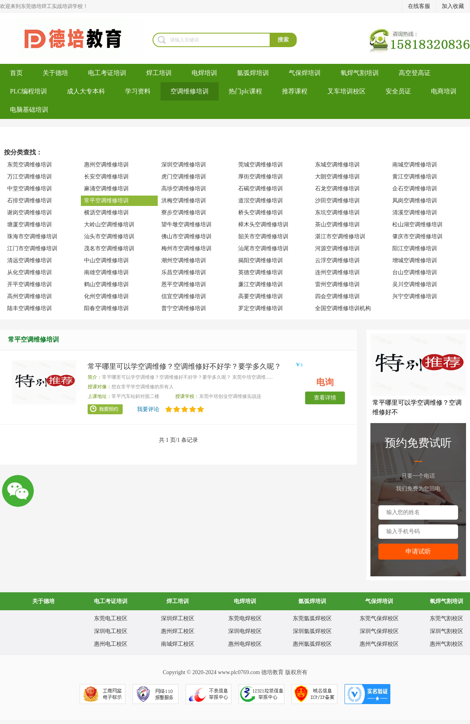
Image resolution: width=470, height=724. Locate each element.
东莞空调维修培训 (29, 165)
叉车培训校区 (346, 91)
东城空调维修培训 (337, 165)
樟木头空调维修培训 (263, 224)
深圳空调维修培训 (183, 165)
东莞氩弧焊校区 (312, 618)
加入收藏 (453, 6)
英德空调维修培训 (260, 272)
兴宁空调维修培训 (414, 296)
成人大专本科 (86, 91)
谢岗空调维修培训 (29, 213)
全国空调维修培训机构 (343, 308)
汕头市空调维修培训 (109, 236)
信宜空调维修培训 (183, 296)
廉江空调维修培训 (260, 284)
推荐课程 (294, 91)
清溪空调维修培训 (414, 213)
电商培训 (443, 91)
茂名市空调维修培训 (109, 248)
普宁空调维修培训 (183, 308)
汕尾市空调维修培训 (263, 248)
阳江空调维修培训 (414, 248)
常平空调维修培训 (106, 201)
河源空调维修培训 (337, 248)
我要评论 (148, 409)
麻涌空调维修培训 (106, 189)
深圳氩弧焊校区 (312, 631)
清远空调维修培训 (29, 260)
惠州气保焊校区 (379, 644)
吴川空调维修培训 (414, 284)
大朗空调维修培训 (337, 177)
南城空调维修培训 (414, 165)
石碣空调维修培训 (260, 189)
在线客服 (419, 6)
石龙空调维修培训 (337, 189)
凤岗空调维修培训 (414, 201)
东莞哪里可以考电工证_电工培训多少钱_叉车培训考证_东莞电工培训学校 (76, 38)
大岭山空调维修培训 (109, 224)
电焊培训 (204, 72)
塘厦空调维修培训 (29, 224)
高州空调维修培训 (29, 296)
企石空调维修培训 (414, 189)
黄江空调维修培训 (414, 177)
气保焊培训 (305, 72)
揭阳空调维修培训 (260, 260)
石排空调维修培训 (29, 201)
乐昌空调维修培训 (183, 272)
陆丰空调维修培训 (29, 308)
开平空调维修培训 (29, 284)
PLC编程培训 (28, 91)
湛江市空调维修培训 (340, 236)
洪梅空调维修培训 (183, 201)
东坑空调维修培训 (337, 213)
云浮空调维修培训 (337, 260)
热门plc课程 (245, 91)
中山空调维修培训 (106, 260)
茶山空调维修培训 (337, 224)
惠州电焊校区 (245, 644)
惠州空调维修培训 (106, 165)
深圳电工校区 (110, 631)
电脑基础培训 (29, 109)
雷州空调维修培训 (337, 284)
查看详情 (325, 398)
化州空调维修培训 (106, 296)
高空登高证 (415, 72)
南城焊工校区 (177, 644)
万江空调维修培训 (29, 177)
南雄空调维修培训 (106, 272)
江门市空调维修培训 (32, 248)
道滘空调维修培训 (260, 201)
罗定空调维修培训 (260, 308)
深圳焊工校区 (177, 618)
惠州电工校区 (110, 644)
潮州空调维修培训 (183, 260)
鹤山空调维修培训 (106, 284)
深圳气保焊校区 (379, 631)
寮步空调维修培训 (183, 213)
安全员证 (398, 91)
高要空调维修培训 (260, 296)
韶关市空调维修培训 (263, 236)
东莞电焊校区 (245, 618)
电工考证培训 (107, 72)
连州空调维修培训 (337, 272)
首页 (16, 72)
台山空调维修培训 (414, 272)
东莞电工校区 (110, 618)
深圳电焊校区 (245, 631)
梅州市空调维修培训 (186, 248)
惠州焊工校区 (177, 631)
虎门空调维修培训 (183, 177)
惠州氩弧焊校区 (312, 644)
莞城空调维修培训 (260, 165)
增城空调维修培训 (414, 260)
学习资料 (138, 91)
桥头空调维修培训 (260, 213)
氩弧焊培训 (253, 72)
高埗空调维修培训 (183, 189)
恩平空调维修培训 (183, 284)
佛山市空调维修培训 (186, 236)
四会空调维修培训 (337, 296)
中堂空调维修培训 (29, 189)
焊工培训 (159, 72)
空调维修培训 (189, 91)
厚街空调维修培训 (260, 177)
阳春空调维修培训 (106, 308)
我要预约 (105, 409)
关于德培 (55, 72)
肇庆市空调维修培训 (417, 236)
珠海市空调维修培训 (32, 236)
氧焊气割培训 (360, 72)
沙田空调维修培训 (337, 201)
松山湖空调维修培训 (417, 224)
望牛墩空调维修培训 (186, 224)
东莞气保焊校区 (379, 618)
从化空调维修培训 (29, 272)
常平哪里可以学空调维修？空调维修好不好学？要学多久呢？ (184, 366)
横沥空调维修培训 (106, 213)
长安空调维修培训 (106, 177)
